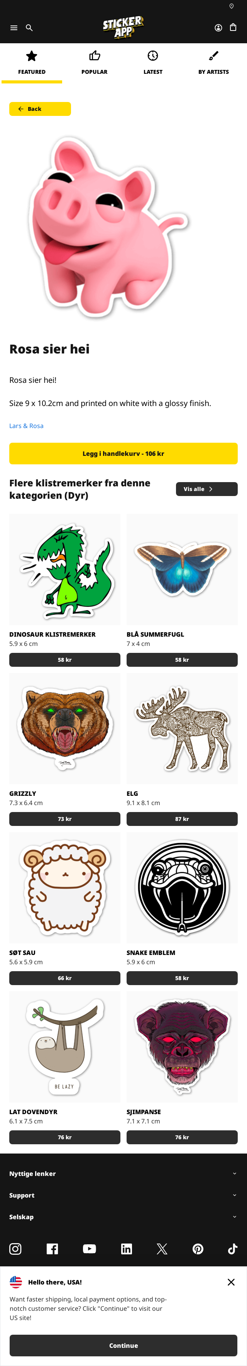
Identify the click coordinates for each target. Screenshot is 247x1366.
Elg (132, 793)
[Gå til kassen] (233, 27)
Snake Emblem (151, 952)
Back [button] (29, 109)
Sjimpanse (144, 1112)
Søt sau (22, 952)
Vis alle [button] (199, 489)
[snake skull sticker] (182, 887)
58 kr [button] (65, 659)
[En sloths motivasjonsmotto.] (64, 1047)
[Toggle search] (27, 27)
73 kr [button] (65, 818)
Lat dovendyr (33, 1112)
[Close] (231, 1282)
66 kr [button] (65, 978)
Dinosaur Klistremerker (52, 634)
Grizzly (22, 793)
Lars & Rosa (26, 425)
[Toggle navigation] (14, 27)
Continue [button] (123, 1345)
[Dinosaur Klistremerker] (64, 569)
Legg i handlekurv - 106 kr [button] (123, 453)
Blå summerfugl (155, 634)
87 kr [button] (182, 818)
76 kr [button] (65, 1137)
